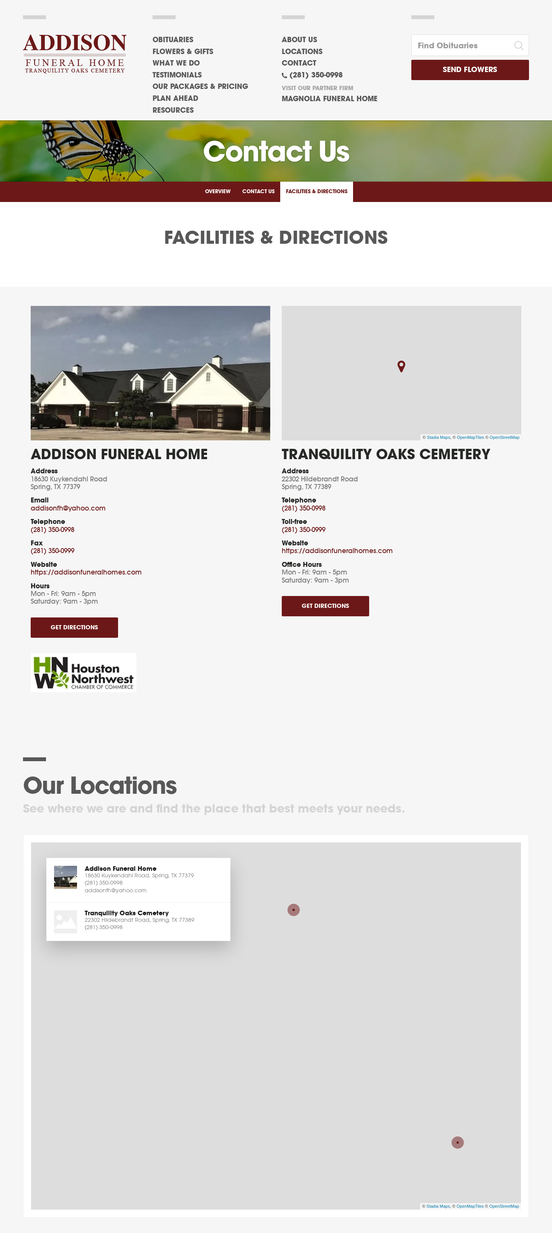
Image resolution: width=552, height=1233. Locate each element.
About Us (299, 40)
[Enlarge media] (150, 373)
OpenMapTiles (470, 437)
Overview (218, 191)
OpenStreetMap (504, 437)
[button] (138, 880)
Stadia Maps (438, 437)
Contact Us (258, 191)
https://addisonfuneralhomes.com (86, 572)
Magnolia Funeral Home (330, 99)
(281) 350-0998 (316, 75)
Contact (299, 63)
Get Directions (74, 627)
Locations (302, 52)
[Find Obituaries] (460, 45)
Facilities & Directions (316, 191)
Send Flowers (470, 70)
